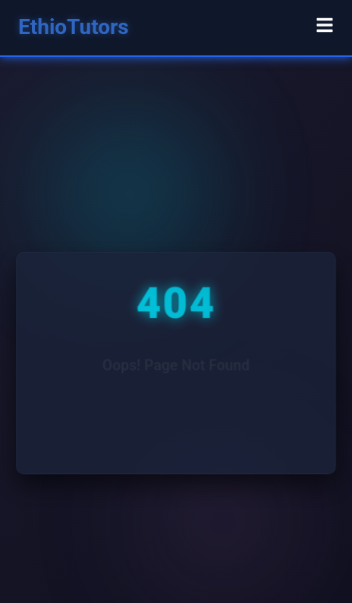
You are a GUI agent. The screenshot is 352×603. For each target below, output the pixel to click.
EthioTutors (73, 26)
